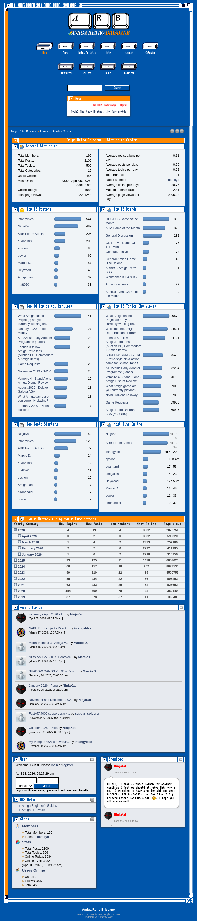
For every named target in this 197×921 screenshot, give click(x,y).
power (22, 255)
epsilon (23, 248)
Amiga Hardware (33, 810)
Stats (24, 819)
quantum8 (25, 241)
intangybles (26, 219)
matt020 (23, 284)
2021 (21, 585)
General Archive (117, 252)
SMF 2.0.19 (82, 914)
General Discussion (119, 235)
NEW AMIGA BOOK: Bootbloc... (51, 657)
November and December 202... (51, 700)
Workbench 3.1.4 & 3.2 (122, 277)
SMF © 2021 (96, 914)
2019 (21, 597)
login (54, 765)
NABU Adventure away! (122, 395)
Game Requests (29, 364)
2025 (21, 560)
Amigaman (25, 277)
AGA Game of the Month (123, 228)
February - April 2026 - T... (47, 614)
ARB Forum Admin (31, 234)
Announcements (117, 284)
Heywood (24, 270)
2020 (21, 591)
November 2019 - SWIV (34, 371)
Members (30, 826)
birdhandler (25, 492)
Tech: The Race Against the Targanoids (98, 111)
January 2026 (32, 554)
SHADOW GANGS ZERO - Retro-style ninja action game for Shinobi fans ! (124, 359)
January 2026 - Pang (43, 685)
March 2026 (30, 542)
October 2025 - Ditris (43, 728)
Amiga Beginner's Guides (39, 806)
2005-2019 (107, 917)
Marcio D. (24, 263)
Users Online (33, 870)
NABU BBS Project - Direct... (49, 628)
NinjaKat (120, 766)
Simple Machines (111, 914)
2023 (21, 572)
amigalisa (112, 474)
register (67, 765)
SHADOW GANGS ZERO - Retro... (53, 671)
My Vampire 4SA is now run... (49, 742)
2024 (21, 566)
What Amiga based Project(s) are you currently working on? (33, 320)
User (23, 759)
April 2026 (29, 536)
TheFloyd (172, 180)
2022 (21, 579)
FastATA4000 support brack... (49, 713)
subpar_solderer (87, 713)
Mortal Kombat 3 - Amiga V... (49, 643)
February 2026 (32, 548)
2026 (21, 530)
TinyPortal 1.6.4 (91, 917)
